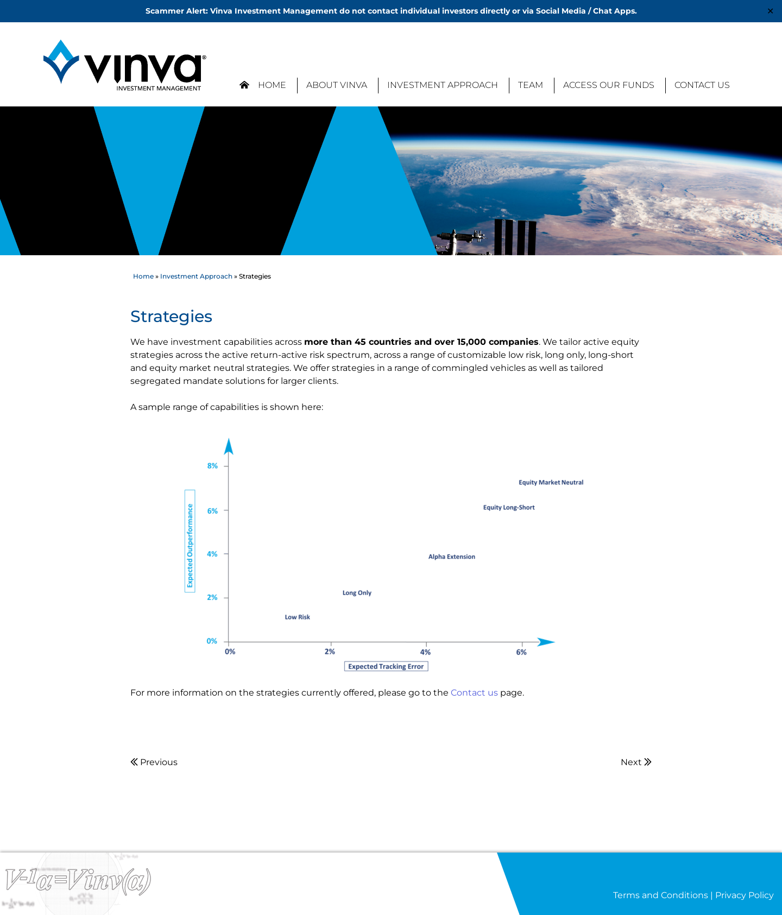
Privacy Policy (744, 895)
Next (636, 762)
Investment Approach (442, 85)
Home (262, 85)
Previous (154, 762)
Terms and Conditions (660, 895)
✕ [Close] (770, 11)
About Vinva (336, 85)
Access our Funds (608, 85)
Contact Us (702, 85)
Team (530, 85)
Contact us (474, 692)
